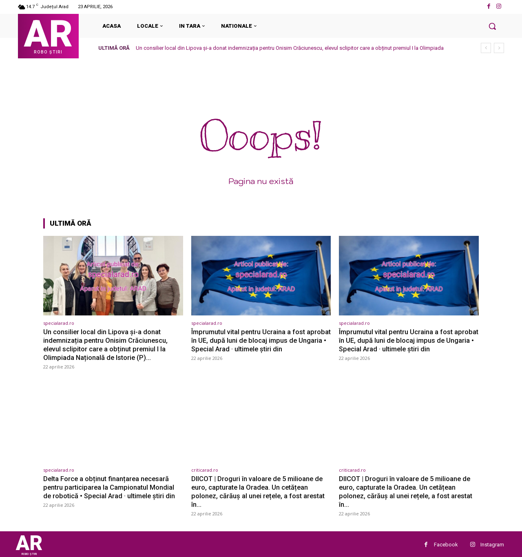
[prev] (486, 48)
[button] (492, 26)
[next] (499, 48)
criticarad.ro (204, 469)
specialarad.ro (58, 323)
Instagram (492, 543)
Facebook (446, 543)
